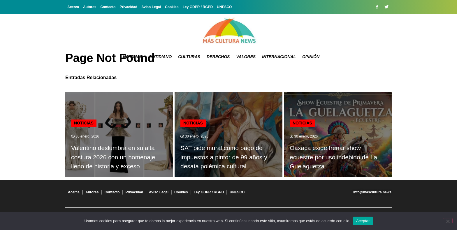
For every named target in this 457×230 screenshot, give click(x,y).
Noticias (133, 56)
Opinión (310, 56)
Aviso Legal (151, 7)
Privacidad (128, 7)
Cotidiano (160, 56)
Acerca (73, 7)
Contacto (107, 7)
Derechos (218, 56)
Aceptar (363, 221)
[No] (448, 220)
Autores (89, 7)
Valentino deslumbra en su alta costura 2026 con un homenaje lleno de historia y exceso (113, 157)
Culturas (189, 56)
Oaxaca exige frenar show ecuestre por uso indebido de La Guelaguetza (333, 157)
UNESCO (224, 7)
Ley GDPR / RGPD (198, 7)
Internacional (279, 56)
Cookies (172, 7)
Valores (246, 56)
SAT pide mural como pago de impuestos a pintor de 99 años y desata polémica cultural (223, 157)
